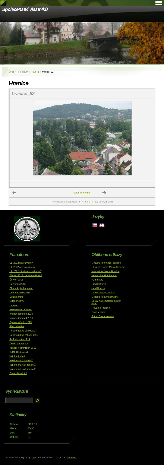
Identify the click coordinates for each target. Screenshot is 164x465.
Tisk (34, 457)
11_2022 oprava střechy (22, 267)
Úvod (11, 71)
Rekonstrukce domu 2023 (23, 330)
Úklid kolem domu (18, 343)
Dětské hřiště (16, 297)
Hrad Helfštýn (98, 284)
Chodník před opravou (21, 288)
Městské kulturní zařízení (104, 297)
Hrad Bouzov (98, 288)
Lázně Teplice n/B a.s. (103, 292)
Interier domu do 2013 (21, 313)
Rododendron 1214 (19, 339)
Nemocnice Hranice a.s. (104, 275)
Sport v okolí (98, 312)
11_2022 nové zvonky (21, 262)
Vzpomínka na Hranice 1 (22, 364)
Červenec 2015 (17, 284)
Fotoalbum (22, 71)
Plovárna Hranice (100, 307)
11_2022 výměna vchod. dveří (25, 271)
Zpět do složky (82, 192)
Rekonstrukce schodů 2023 (23, 335)
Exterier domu (16, 301)
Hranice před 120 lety (20, 309)
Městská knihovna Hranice (105, 271)
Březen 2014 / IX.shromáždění (25, 275)
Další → (104, 193)
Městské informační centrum (106, 262)
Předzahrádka (16, 326)
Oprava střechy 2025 (20, 322)
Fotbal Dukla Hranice (102, 316)
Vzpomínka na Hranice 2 (22, 369)
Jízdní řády (97, 279)
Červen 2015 (16, 279)
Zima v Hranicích (18, 373)
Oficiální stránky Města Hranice (107, 267)
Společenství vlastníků (25, 9)
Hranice (35, 71)
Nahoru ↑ (71, 457)
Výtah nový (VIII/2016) (21, 360)
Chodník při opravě (19, 292)
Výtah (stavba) (17, 356)
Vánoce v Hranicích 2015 (22, 347)
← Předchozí (14, 193)
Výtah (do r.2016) (18, 352)
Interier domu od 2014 (21, 318)
